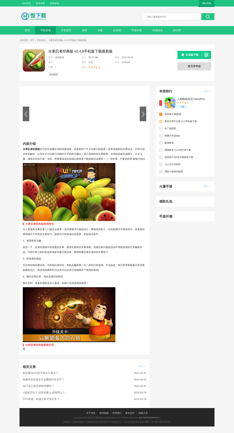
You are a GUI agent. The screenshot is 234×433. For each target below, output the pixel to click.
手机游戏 (45, 30)
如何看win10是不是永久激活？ (40, 373)
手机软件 (66, 30)
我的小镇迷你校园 (174, 171)
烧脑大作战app (172, 135)
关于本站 (90, 413)
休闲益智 (53, 74)
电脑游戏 (54, 3)
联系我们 (117, 413)
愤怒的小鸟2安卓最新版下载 (179, 157)
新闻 (84, 30)
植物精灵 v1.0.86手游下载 (178, 150)
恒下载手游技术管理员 (161, 422)
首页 (27, 30)
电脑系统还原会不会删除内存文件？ (43, 379)
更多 (142, 366)
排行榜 (177, 30)
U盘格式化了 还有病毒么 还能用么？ (44, 392)
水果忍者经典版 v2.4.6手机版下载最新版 (67, 40)
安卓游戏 (40, 3)
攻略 (100, 30)
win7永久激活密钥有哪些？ (38, 386)
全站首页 (26, 3)
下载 (182, 107)
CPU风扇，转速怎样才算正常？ (41, 399)
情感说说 (157, 30)
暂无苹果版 (194, 66)
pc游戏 (117, 30)
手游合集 (136, 30)
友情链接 (104, 413)
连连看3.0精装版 (173, 114)
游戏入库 (143, 413)
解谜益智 (169, 142)
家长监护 (130, 413)
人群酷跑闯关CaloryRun (191, 99)
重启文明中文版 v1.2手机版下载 (181, 121)
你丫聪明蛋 (170, 128)
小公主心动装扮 (173, 164)
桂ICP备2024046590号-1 (149, 418)
